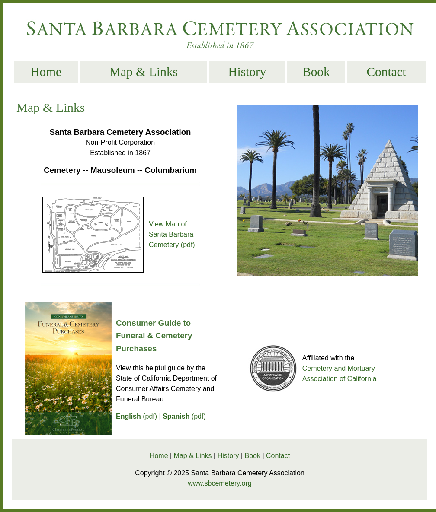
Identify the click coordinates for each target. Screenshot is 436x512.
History (247, 72)
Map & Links (143, 72)
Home (45, 72)
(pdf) (136, 416)
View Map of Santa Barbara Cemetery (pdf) (172, 234)
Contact (386, 72)
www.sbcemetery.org (219, 483)
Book (316, 72)
